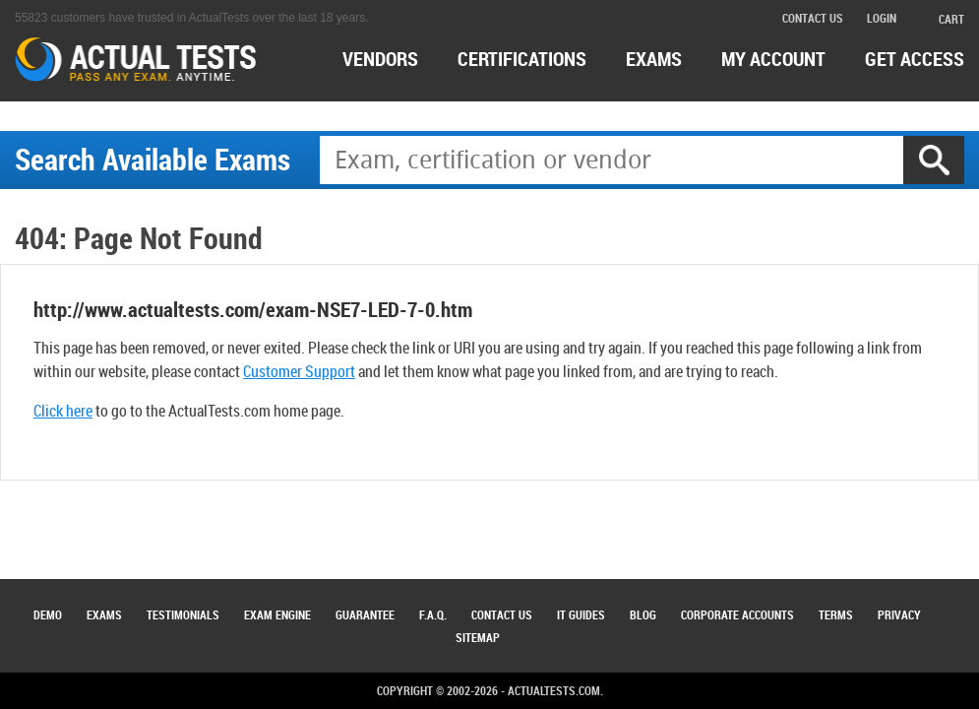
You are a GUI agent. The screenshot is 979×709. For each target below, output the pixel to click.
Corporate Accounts (737, 614)
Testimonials (183, 614)
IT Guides (581, 614)
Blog (643, 614)
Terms (836, 614)
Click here (62, 410)
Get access (914, 58)
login (881, 18)
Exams (104, 614)
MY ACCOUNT (773, 58)
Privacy (899, 614)
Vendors (380, 58)
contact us (812, 18)
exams (654, 58)
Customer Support (299, 371)
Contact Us (501, 614)
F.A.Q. (433, 614)
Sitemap (478, 637)
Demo (47, 614)
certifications (522, 58)
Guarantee (365, 614)
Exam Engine (277, 614)
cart (942, 19)
